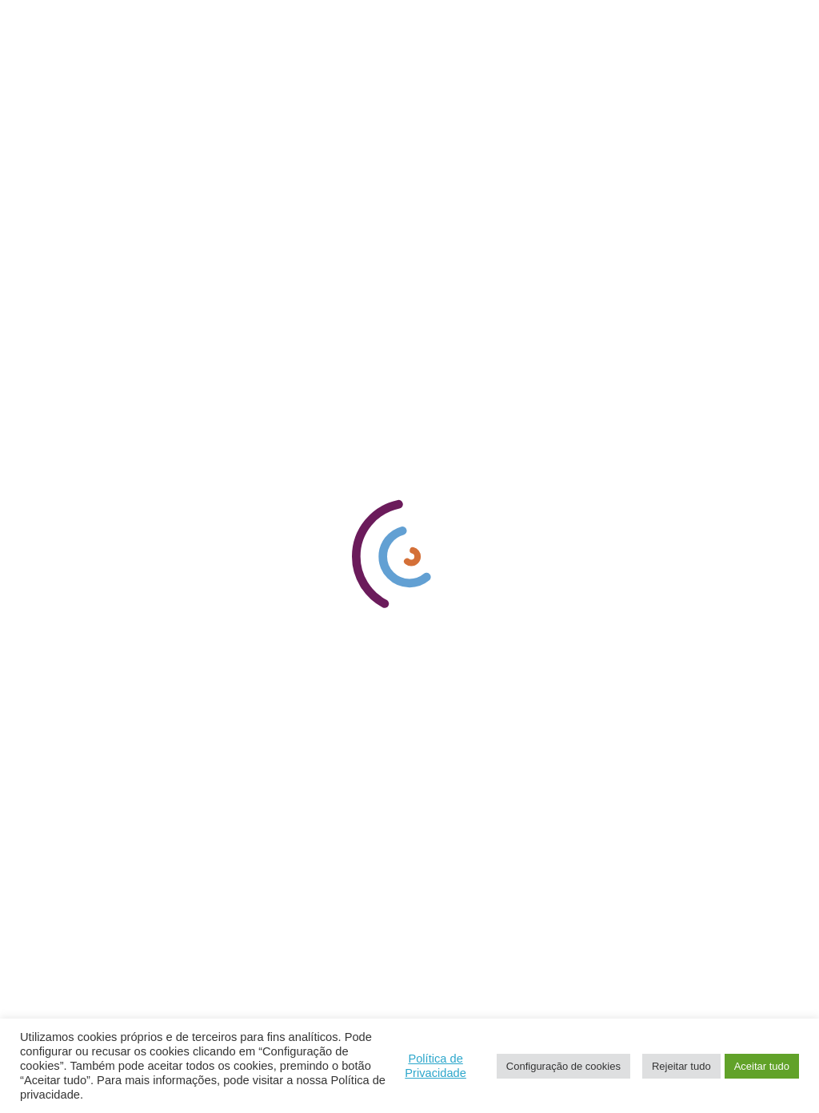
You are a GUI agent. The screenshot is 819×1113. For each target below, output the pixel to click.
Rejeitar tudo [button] (681, 1066)
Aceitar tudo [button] (761, 1066)
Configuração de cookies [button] (563, 1066)
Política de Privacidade (435, 1065)
